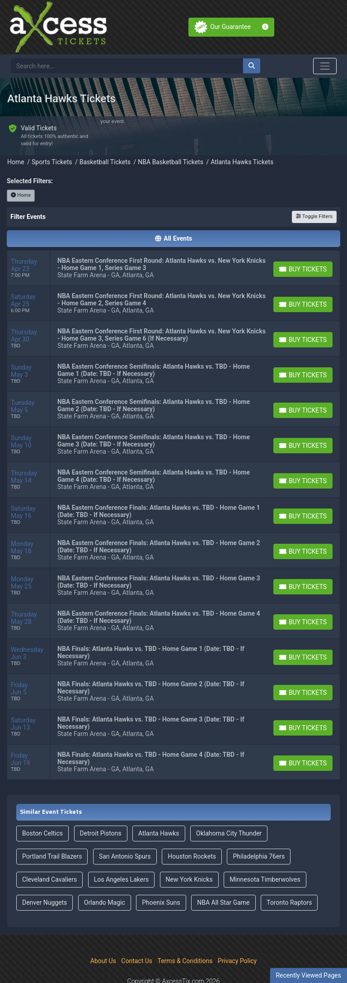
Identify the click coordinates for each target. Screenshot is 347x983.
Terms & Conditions (185, 936)
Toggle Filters (314, 192)
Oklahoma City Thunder (229, 808)
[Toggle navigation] (325, 66)
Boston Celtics (42, 808)
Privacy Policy (237, 936)
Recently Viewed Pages (308, 975)
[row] (173, 243)
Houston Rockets (192, 831)
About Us (103, 936)
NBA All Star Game (223, 877)
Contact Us (136, 936)
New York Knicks (189, 854)
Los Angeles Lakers (121, 854)
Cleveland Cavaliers (49, 854)
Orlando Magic (104, 877)
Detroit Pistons (101, 808)
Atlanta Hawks (158, 808)
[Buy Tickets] (303, 244)
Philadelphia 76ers (259, 831)
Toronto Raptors (289, 877)
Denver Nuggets (44, 877)
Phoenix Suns (161, 877)
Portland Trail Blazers (52, 831)
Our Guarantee (230, 26)
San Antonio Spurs (125, 831)
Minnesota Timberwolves (265, 854)
